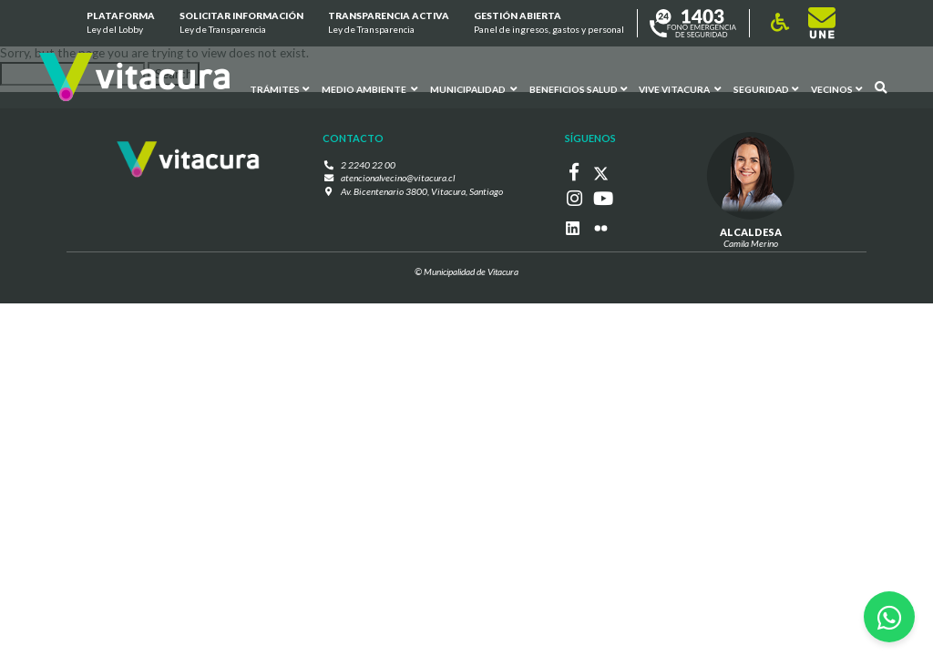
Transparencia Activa (388, 23)
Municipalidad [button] (472, 88)
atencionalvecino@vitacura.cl (398, 177)
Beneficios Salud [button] (577, 88)
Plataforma (120, 23)
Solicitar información (241, 23)
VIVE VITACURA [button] (680, 88)
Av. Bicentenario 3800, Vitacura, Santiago (421, 191)
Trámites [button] (278, 88)
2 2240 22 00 (372, 164)
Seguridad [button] (765, 88)
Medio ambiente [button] (368, 88)
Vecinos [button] (836, 88)
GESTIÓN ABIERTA (549, 23)
